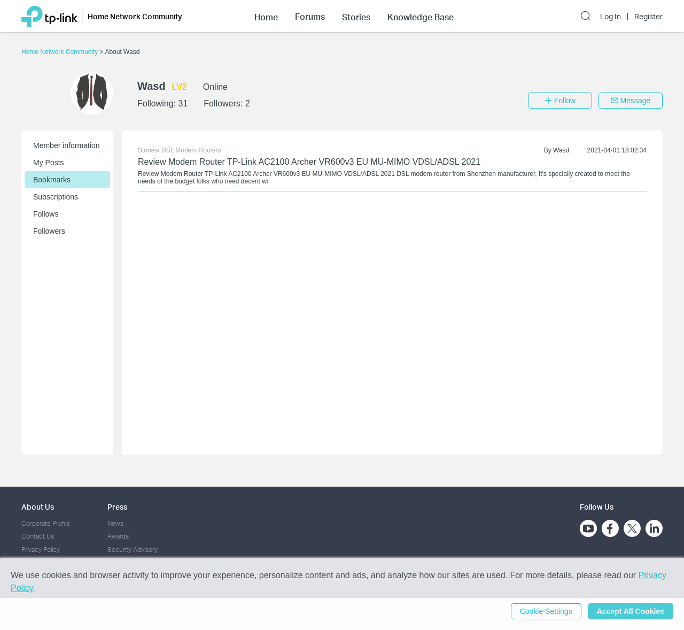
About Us (37, 506)
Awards (118, 536)
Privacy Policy (40, 550)
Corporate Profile (45, 523)
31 (183, 103)
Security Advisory (132, 550)
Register (648, 16)
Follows (45, 214)
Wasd (561, 150)
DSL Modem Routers (191, 150)
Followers (49, 231)
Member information (66, 145)
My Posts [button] (48, 162)
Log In (610, 16)
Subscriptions (55, 197)
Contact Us (37, 536)
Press (117, 506)
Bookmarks (52, 179)
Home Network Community (60, 52)
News (115, 523)
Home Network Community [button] (135, 16)
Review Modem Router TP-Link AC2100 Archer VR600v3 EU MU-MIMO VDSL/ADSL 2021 (309, 161)
